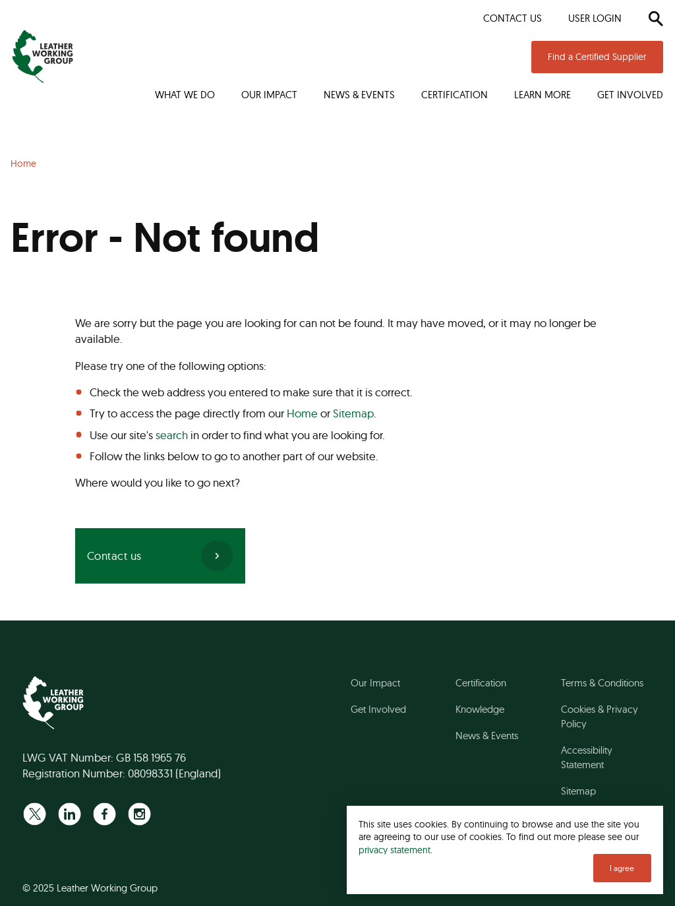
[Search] (655, 18)
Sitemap (353, 413)
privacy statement (394, 849)
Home (302, 413)
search (172, 435)
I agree (622, 868)
